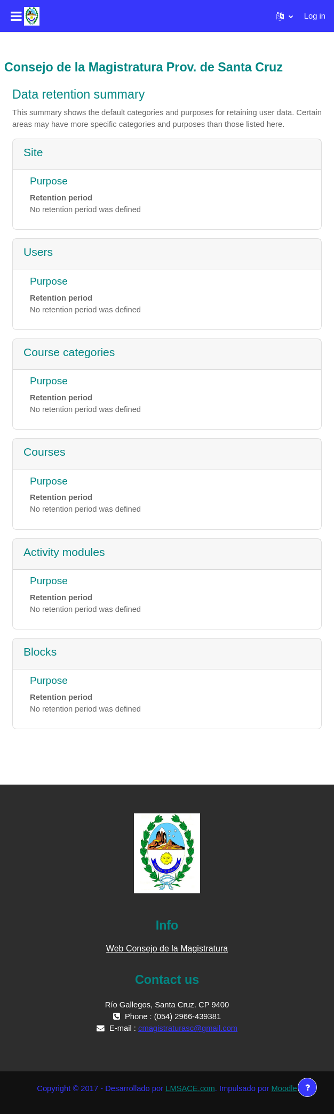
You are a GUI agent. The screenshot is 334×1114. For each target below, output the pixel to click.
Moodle (284, 1088)
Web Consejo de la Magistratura (167, 948)
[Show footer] (307, 1087)
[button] (284, 16)
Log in (314, 16)
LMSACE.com (190, 1088)
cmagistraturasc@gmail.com (187, 1028)
